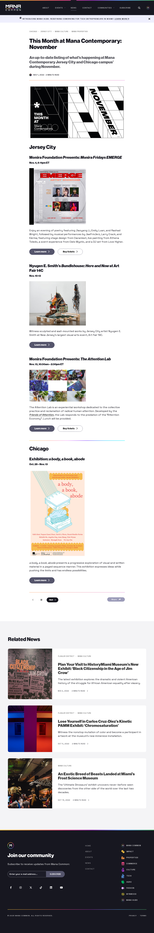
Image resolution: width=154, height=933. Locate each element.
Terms (143, 916)
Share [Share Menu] (116, 599)
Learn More (122, 19)
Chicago (33, 31)
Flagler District (66, 656)
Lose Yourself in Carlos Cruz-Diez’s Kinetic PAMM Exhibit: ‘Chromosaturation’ (95, 723)
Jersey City (46, 31)
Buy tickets (70, 251)
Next (52, 600)
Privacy (133, 916)
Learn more (41, 251)
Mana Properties (80, 31)
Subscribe (55, 874)
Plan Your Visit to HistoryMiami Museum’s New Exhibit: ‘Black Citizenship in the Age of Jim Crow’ (98, 668)
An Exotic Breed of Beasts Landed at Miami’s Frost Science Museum (96, 776)
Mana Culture (61, 31)
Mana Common (22, 916)
